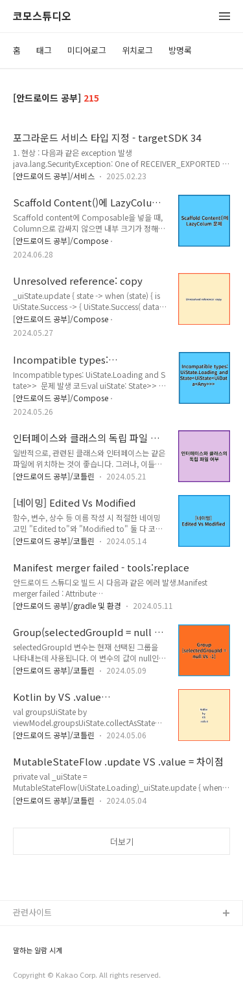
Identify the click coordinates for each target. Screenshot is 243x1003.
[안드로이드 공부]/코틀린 (54, 475)
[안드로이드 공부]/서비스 (54, 175)
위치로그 (137, 50)
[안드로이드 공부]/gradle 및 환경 (67, 605)
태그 (44, 50)
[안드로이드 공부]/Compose (60, 240)
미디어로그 (86, 50)
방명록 (180, 50)
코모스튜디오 (42, 16)
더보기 (121, 841)
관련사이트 (32, 912)
